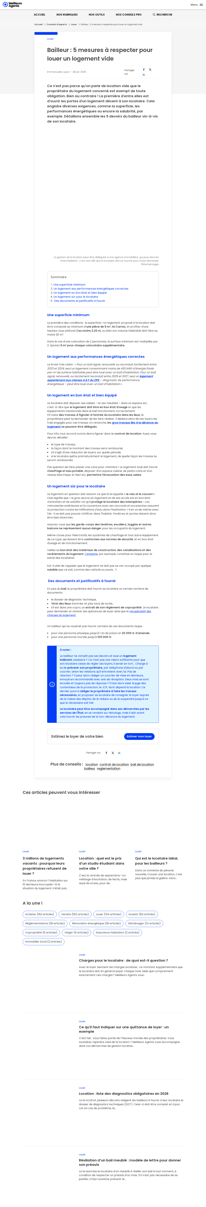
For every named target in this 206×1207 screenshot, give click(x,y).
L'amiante (91, 499)
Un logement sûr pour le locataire (75, 242)
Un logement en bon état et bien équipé (80, 238)
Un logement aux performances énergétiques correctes (90, 234)
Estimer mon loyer (139, 682)
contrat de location (114, 710)
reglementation (108, 714)
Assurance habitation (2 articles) (118, 859)
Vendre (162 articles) (75, 840)
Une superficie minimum (69, 230)
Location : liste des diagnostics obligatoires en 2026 (123, 977)
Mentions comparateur (118, 1153)
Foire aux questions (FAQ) (20, 1172)
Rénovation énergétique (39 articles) (96, 850)
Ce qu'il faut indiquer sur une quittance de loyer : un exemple (124, 934)
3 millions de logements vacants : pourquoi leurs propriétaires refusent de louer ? (45, 792)
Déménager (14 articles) (144, 850)
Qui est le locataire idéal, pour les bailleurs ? (156, 787)
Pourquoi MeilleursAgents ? (21, 1127)
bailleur (89, 714)
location (92, 710)
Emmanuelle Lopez (58, 72)
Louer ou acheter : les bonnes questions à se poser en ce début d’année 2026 (128, 1070)
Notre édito (11, 1147)
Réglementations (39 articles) (45, 850)
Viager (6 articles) (76, 859)
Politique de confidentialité (121, 1142)
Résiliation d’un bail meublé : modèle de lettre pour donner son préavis (130, 1025)
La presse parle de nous (19, 1137)
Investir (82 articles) (142, 840)
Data (7, 1153)
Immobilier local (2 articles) (43, 868)
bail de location (142, 710)
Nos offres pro (13, 1158)
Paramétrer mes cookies (119, 1147)
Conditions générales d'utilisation (125, 1127)
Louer (74, 24)
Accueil (39, 15)
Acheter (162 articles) (39, 840)
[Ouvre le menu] (197, 5)
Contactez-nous (14, 1177)
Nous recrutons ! (14, 1142)
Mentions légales (114, 1132)
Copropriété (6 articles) (41, 859)
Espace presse (13, 1132)
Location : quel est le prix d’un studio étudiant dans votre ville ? (101, 789)
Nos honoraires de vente (119, 1137)
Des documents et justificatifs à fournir (79, 246)
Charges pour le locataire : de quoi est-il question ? (123, 886)
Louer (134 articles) (108, 840)
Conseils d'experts (57, 24)
